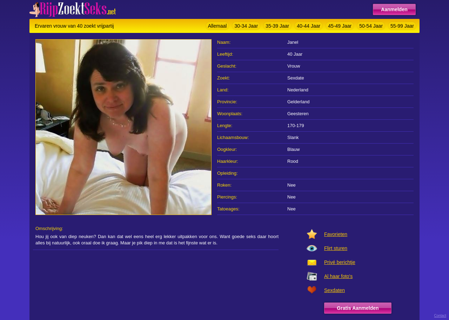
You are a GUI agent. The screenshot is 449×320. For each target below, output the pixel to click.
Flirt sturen (335, 248)
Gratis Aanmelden (357, 308)
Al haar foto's (338, 276)
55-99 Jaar (402, 26)
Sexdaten (334, 290)
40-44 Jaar (308, 26)
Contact (440, 316)
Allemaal (217, 26)
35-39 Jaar (277, 26)
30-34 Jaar (246, 26)
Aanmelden (394, 9)
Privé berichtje (339, 262)
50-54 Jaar (371, 26)
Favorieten (335, 234)
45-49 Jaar (339, 26)
